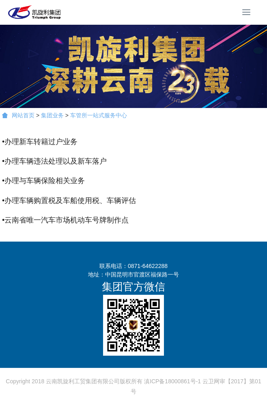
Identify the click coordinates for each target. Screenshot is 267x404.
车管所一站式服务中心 (98, 115)
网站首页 (18, 115)
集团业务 (52, 115)
